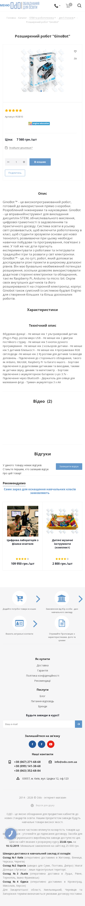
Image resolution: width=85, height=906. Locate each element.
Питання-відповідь (42, 701)
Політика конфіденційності (42, 675)
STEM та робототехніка (32, 744)
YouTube (50, 744)
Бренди (42, 706)
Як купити (42, 659)
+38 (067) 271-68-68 (27, 762)
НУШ (41, 744)
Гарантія (42, 670)
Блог (42, 696)
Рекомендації (42, 680)
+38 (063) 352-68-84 (27, 770)
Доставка (43, 665)
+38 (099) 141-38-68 (27, 766)
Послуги (43, 689)
